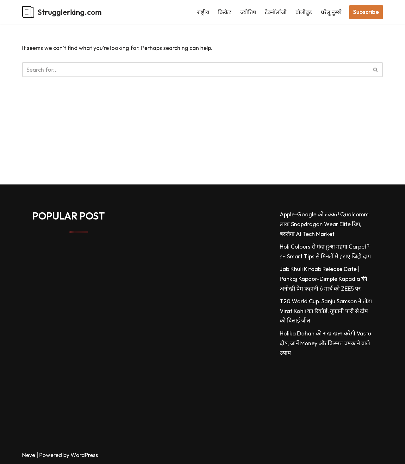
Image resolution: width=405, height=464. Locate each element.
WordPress (84, 455)
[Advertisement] (190, 140)
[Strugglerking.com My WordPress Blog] (62, 12)
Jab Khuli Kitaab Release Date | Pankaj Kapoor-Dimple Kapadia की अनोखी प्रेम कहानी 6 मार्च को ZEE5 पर (323, 278)
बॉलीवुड (304, 12)
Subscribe (366, 11)
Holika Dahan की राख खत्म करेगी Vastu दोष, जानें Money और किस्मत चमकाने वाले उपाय (325, 343)
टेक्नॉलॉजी (276, 12)
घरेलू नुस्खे (331, 12)
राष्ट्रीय (203, 12)
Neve (28, 455)
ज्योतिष (248, 12)
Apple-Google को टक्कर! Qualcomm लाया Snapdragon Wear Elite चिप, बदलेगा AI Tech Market (324, 224)
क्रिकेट (224, 12)
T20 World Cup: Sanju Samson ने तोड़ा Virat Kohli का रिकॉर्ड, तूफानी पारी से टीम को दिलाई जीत (326, 311)
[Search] (195, 69)
